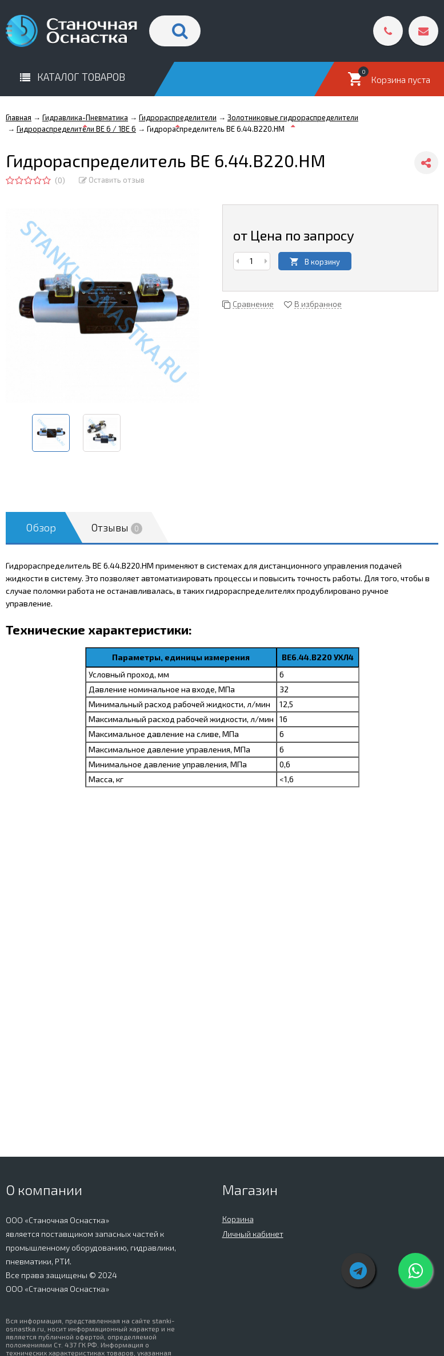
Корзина (238, 1219)
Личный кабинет (252, 1234)
